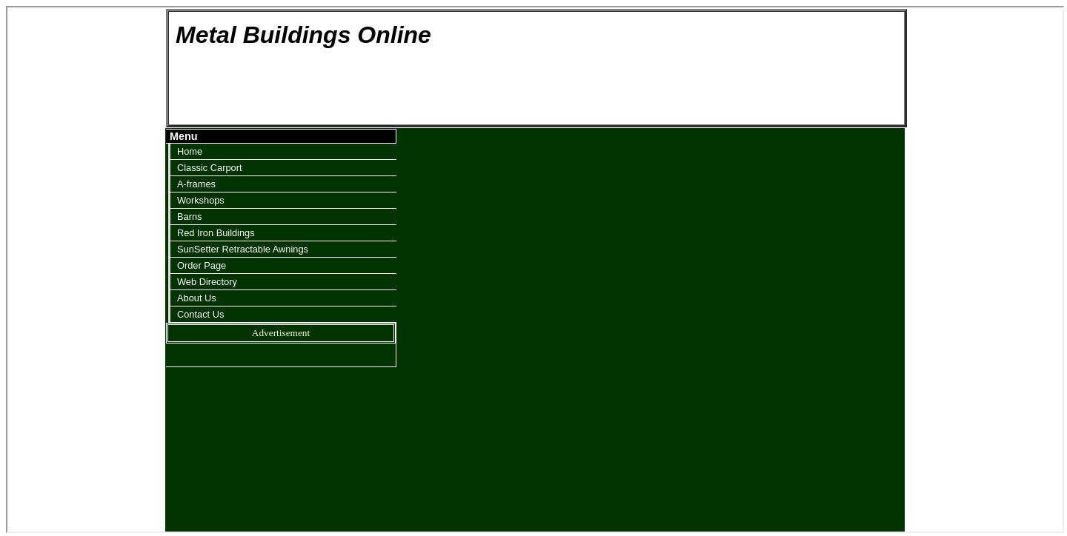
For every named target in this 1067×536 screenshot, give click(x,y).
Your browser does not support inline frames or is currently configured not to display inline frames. (535, 268)
